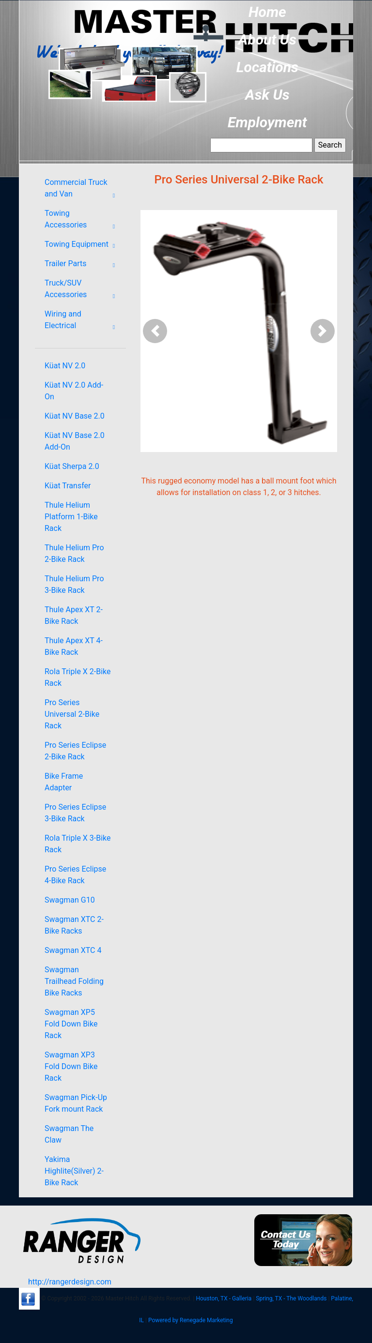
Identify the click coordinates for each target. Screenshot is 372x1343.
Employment (267, 122)
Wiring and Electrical (83, 321)
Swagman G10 (70, 900)
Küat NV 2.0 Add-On (74, 390)
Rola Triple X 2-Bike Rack (78, 677)
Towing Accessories (83, 221)
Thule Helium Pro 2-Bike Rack (74, 553)
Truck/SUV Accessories (83, 290)
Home (267, 11)
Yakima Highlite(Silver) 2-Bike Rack (74, 1171)
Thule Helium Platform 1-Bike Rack (71, 516)
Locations (267, 67)
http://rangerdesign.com (69, 1281)
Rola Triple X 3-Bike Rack (78, 843)
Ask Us (267, 94)
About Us (267, 39)
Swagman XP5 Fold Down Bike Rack (71, 1024)
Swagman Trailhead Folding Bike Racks (74, 981)
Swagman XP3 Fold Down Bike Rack (71, 1066)
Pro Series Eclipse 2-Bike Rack (75, 750)
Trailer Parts (83, 265)
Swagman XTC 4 (73, 950)
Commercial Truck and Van (83, 190)
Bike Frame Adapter (64, 781)
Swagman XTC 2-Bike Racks (74, 925)
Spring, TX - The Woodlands (291, 1298)
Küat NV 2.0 (65, 365)
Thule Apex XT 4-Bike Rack (74, 646)
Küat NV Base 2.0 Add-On (75, 441)
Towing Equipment (83, 246)
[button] (155, 331)
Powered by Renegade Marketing (190, 1320)
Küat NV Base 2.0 (75, 416)
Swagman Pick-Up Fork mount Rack (76, 1103)
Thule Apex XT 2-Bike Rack (74, 615)
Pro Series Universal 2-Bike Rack (72, 714)
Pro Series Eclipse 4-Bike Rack (75, 874)
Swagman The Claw (69, 1134)
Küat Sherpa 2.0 (72, 466)
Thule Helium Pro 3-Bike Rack (74, 584)
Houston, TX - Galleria (223, 1298)
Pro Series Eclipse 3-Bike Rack (75, 812)
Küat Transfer (68, 485)
